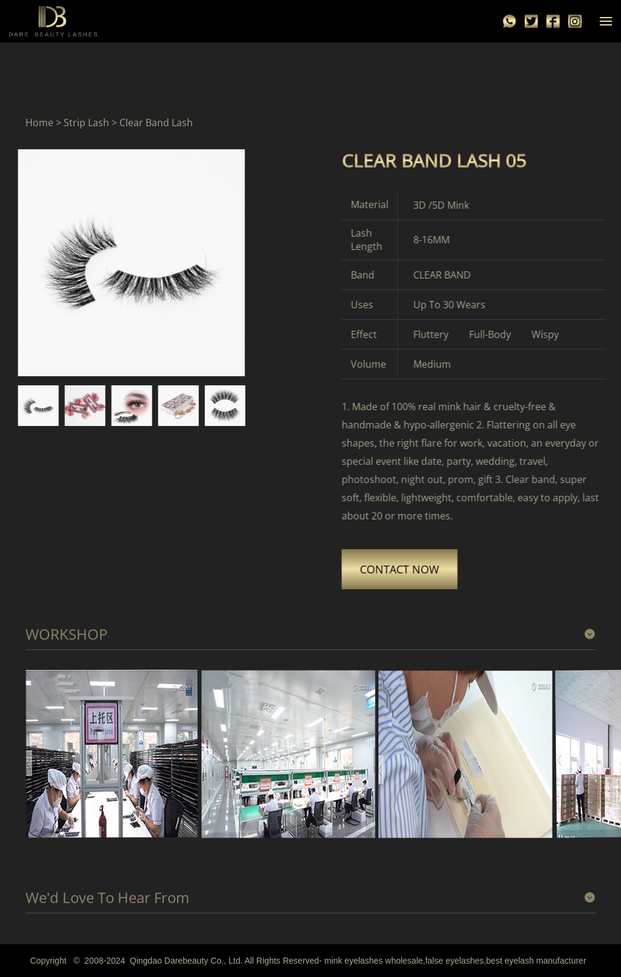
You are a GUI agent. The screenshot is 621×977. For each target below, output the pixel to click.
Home (39, 123)
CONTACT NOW (415, 569)
